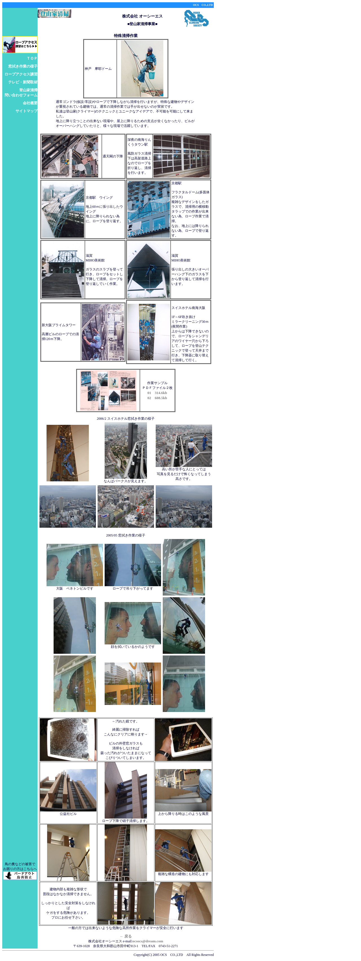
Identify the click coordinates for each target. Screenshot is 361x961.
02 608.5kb (157, 398)
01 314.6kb (157, 393)
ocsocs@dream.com (148, 941)
